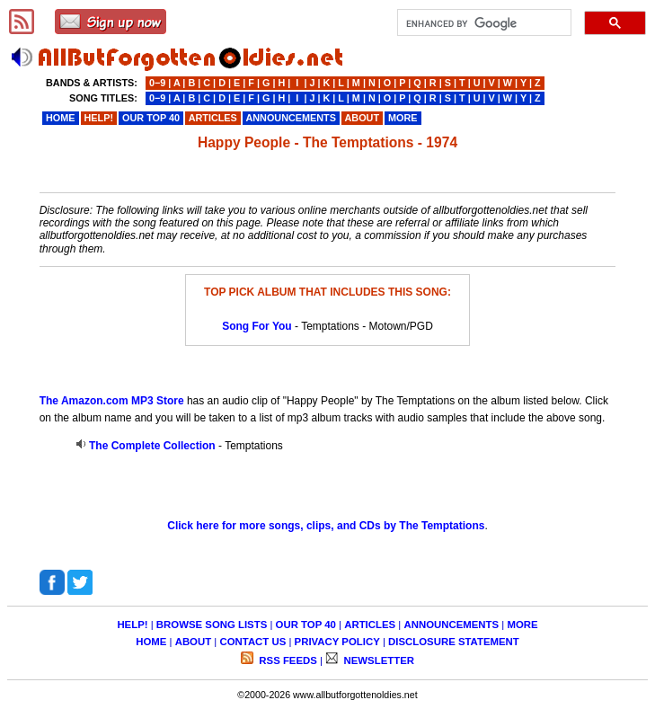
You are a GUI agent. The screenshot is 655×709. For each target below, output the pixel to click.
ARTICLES (369, 624)
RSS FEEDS (286, 660)
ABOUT (193, 641)
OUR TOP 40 (306, 624)
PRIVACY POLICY (337, 641)
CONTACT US (252, 641)
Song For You (257, 326)
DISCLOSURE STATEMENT (453, 641)
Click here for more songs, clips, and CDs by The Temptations (325, 525)
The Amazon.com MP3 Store (112, 400)
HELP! (132, 624)
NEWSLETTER (377, 660)
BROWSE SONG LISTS (211, 624)
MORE (522, 624)
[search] (482, 23)
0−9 (157, 82)
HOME (151, 641)
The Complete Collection (152, 445)
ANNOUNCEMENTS (451, 624)
